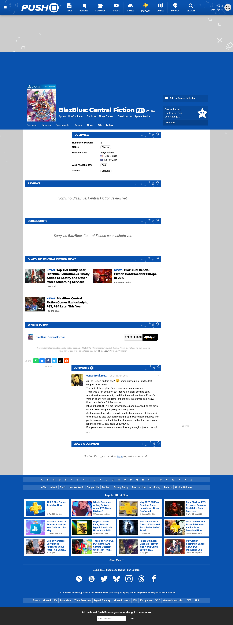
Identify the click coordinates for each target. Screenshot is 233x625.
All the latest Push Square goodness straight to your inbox (116, 612)
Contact (106, 487)
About (53, 487)
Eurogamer (146, 600)
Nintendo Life (49, 600)
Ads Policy (154, 487)
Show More (117, 560)
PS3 (104, 165)
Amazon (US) (150, 337)
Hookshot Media (72, 592)
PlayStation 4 (75, 116)
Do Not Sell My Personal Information (158, 592)
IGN (135, 600)
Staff (62, 487)
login (120, 456)
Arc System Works (140, 116)
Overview (32, 125)
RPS (197, 600)
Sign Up (220, 9)
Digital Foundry (102, 600)
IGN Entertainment (100, 592)
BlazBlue (106, 171)
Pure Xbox (65, 600)
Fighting (106, 147)
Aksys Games (106, 116)
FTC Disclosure (103, 351)
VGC (157, 600)
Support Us (93, 487)
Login (213, 9)
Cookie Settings (183, 487)
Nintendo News (122, 600)
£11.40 (138, 337)
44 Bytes (124, 592)
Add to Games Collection (180, 98)
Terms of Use (139, 487)
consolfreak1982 (96, 375)
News (90, 125)
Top (44, 487)
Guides (78, 125)
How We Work (76, 487)
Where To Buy (105, 125)
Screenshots (62, 125)
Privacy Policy (121, 487)
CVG (189, 600)
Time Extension (82, 600)
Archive (168, 487)
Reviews (46, 125)
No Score (170, 122)
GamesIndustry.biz (173, 600)
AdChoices (134, 592)
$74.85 (128, 337)
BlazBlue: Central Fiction (102, 110)
